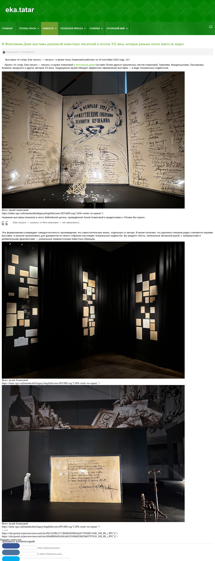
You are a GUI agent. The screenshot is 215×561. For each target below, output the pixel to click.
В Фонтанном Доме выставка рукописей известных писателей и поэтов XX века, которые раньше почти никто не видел (93, 44)
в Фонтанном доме (84, 64)
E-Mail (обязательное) (50, 554)
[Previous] (3, 530)
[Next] (6, 530)
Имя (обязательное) (49, 547)
